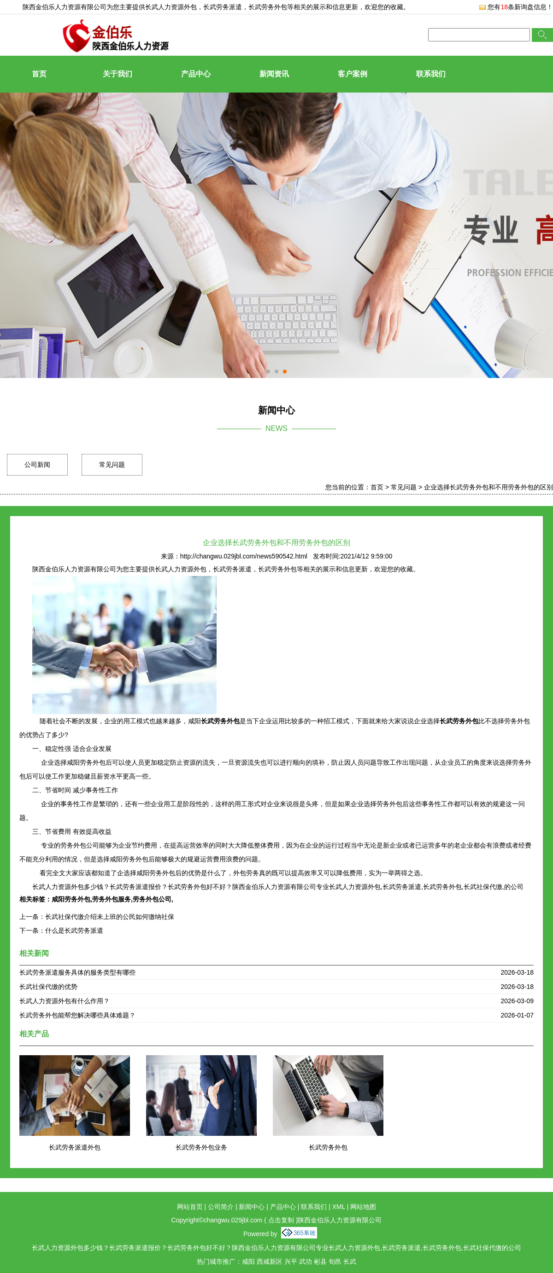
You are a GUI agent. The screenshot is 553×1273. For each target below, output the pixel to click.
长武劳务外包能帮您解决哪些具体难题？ (77, 1015)
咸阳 (248, 1261)
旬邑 (335, 1261)
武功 (305, 1261)
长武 (349, 1261)
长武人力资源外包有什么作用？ (64, 1001)
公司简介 (221, 1206)
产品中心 (196, 74)
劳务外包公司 (152, 899)
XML (338, 1206)
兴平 (290, 1261)
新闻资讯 (274, 74)
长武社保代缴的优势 (48, 986)
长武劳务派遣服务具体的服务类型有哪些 (77, 972)
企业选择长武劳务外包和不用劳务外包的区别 (488, 487)
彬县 (320, 1261)
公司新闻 (37, 464)
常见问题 (112, 464)
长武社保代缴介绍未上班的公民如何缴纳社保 (109, 916)
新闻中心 (252, 1206)
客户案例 (352, 74)
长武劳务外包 (328, 1147)
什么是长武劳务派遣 (74, 930)
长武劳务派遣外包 (74, 1147)
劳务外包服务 (111, 899)
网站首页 (190, 1206)
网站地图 (363, 1206)
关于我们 (117, 74)
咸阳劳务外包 (71, 899)
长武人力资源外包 (171, 7)
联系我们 (431, 74)
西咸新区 (269, 1261)
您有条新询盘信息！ (516, 7)
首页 (39, 74)
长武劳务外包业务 (201, 1147)
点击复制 (281, 1220)
